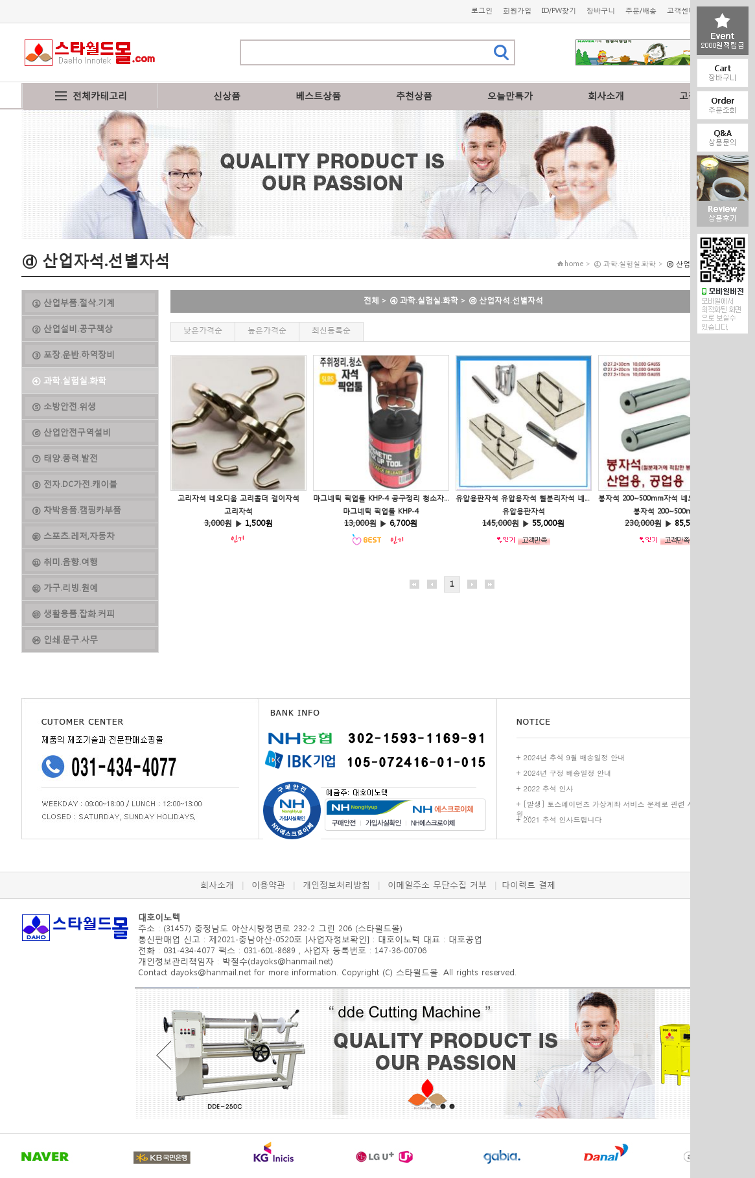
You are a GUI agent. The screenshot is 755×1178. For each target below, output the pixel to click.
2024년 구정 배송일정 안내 (568, 773)
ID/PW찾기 (559, 10)
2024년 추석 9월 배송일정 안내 (574, 757)
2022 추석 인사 (549, 788)
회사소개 (606, 95)
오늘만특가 (510, 95)
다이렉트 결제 (528, 884)
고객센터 (681, 10)
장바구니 (601, 10)
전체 (371, 300)
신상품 (226, 95)
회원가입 (517, 10)
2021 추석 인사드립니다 (563, 819)
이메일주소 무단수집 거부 (437, 884)
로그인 (482, 10)
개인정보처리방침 (336, 884)
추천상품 (414, 95)
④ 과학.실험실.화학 (423, 300)
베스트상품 (318, 95)
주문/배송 (640, 10)
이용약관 (268, 884)
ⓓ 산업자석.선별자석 (506, 300)
